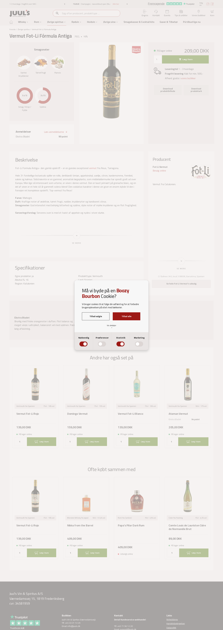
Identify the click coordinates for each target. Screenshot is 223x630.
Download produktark (196, 90)
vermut (93, 168)
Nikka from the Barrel (80, 525)
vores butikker (188, 78)
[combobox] (91, 13)
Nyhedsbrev (172, 620)
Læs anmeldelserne (54, 132)
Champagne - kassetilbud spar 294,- (96, 4)
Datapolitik (171, 628)
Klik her (116, 4)
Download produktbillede (167, 90)
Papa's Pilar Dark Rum (131, 525)
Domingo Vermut (77, 413)
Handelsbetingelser (175, 624)
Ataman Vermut (178, 413)
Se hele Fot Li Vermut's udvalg (181, 284)
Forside (12, 29)
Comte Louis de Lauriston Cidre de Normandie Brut (187, 527)
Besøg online (159, 170)
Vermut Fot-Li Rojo (27, 413)
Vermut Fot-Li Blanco (130, 413)
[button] (64, 4)
